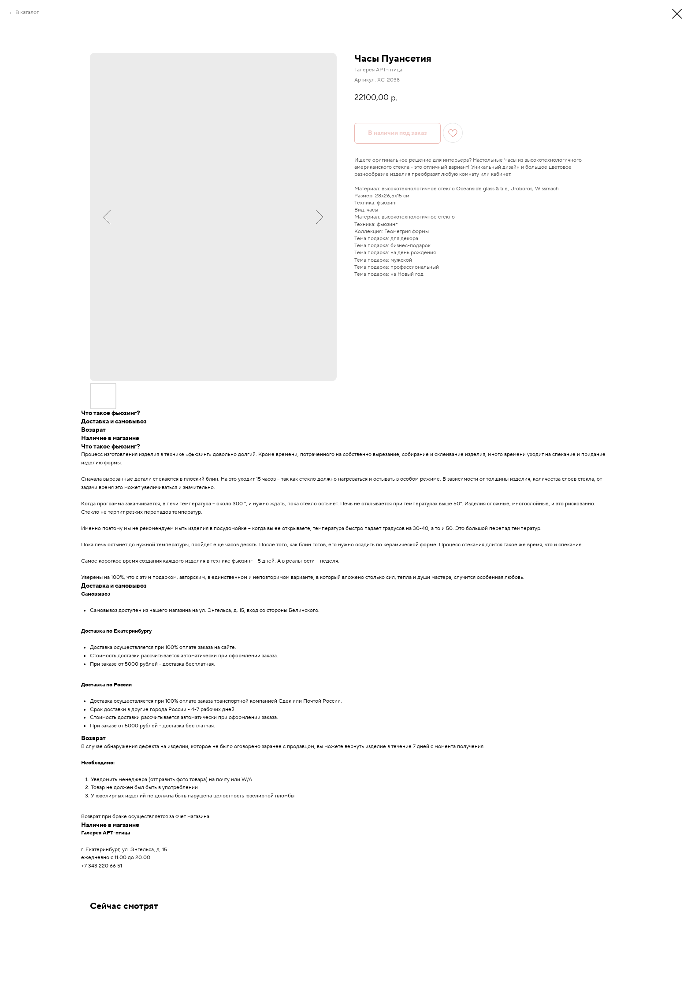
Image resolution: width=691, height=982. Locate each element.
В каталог (27, 12)
